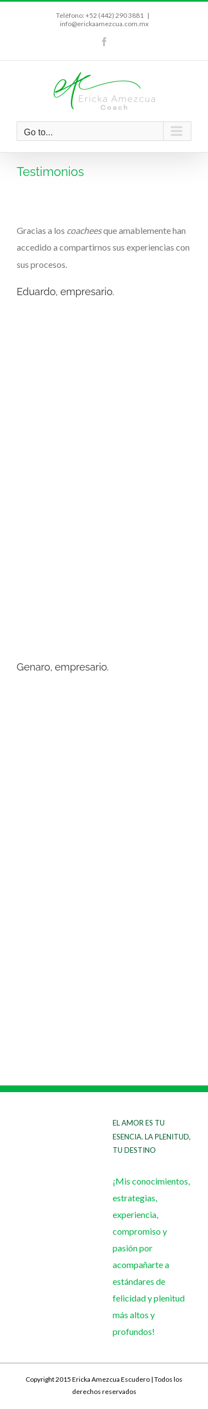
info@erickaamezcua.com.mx (104, 23)
